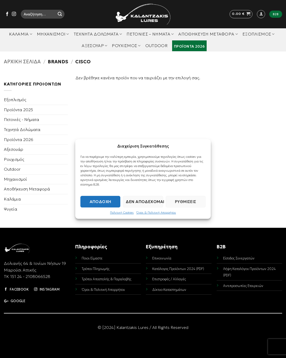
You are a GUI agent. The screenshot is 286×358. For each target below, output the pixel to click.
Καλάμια (20, 34)
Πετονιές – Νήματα (150, 34)
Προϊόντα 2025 (18, 109)
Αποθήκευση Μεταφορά (208, 34)
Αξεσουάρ (94, 45)
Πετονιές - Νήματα (21, 119)
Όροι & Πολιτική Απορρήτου (156, 212)
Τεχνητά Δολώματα (98, 34)
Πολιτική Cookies (122, 212)
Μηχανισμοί (53, 34)
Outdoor (156, 45)
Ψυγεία (10, 209)
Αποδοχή (100, 201)
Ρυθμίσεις (185, 201)
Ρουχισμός (126, 45)
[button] (241, 14)
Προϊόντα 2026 (189, 46)
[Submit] (59, 14)
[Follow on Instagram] (14, 14)
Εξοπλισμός (258, 34)
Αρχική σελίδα (22, 62)
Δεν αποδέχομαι (144, 201)
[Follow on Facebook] (7, 14)
